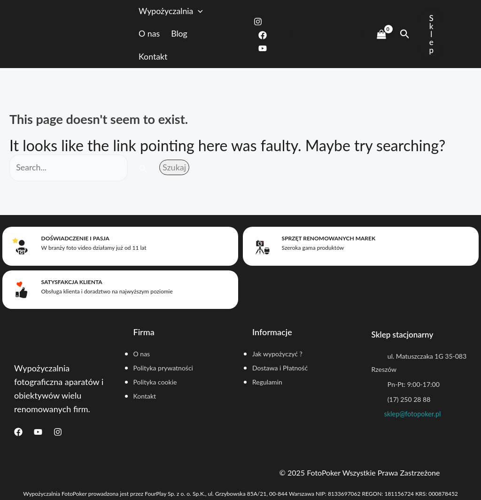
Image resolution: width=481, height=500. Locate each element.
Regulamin (267, 382)
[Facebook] (267, 35)
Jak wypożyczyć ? (278, 353)
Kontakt (161, 57)
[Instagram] (262, 21)
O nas (157, 34)
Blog (187, 34)
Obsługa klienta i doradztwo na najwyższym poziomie (105, 290)
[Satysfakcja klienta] (21, 288)
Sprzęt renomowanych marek (327, 239)
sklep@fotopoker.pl (412, 414)
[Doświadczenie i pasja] (21, 246)
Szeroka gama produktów (311, 248)
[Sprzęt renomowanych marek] (261, 246)
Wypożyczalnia (179, 11)
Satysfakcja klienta (70, 281)
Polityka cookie (155, 382)
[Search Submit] (144, 170)
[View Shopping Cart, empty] (381, 34)
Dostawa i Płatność (280, 367)
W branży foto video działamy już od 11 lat (92, 248)
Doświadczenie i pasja (74, 239)
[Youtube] (267, 49)
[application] (207, 11)
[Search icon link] (405, 34)
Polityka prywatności (164, 367)
